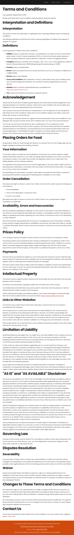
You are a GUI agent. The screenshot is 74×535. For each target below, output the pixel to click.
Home (46, 2)
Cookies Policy (45, 532)
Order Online (55, 2)
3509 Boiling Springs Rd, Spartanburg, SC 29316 (37, 526)
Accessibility (55, 532)
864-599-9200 (10, 516)
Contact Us (67, 2)
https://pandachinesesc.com (17, 90)
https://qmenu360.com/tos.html (52, 296)
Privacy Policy (34, 532)
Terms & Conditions (21, 532)
